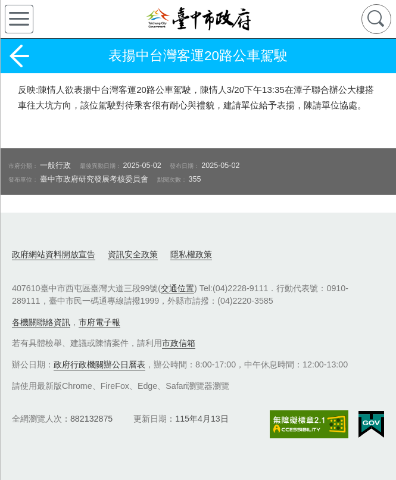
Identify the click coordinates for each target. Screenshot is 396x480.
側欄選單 (19, 19)
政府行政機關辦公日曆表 (99, 364)
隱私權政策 (191, 254)
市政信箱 (178, 343)
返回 (19, 56)
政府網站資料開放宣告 (53, 254)
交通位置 (177, 288)
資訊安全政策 (133, 254)
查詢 (376, 19)
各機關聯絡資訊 (41, 322)
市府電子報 (99, 322)
